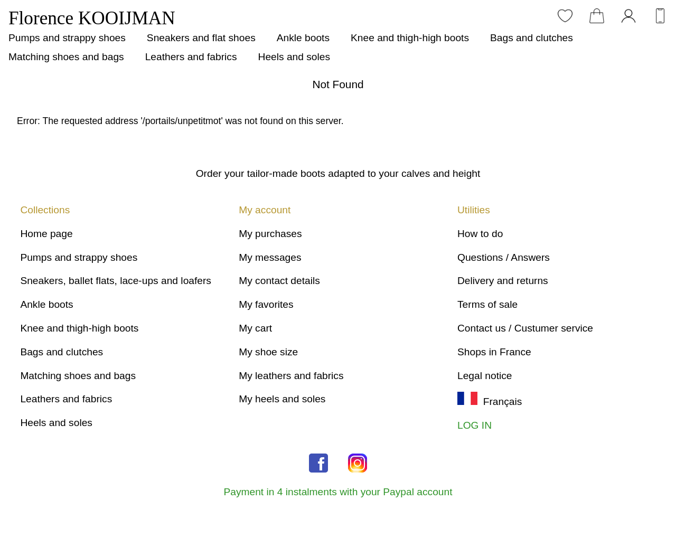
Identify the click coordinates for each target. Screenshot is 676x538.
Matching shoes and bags (66, 56)
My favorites (266, 304)
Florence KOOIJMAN (91, 18)
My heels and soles (282, 398)
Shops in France (494, 351)
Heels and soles (294, 56)
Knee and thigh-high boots (410, 37)
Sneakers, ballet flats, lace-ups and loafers (115, 280)
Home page (46, 233)
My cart (255, 328)
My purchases (270, 233)
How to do (480, 233)
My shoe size (268, 351)
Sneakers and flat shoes (201, 37)
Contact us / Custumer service (525, 328)
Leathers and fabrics (191, 56)
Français (489, 401)
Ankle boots (303, 37)
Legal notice (484, 375)
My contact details (279, 280)
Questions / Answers (503, 257)
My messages (270, 257)
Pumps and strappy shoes (67, 37)
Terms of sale (487, 304)
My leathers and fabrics (291, 375)
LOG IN (474, 425)
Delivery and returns (502, 280)
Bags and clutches (531, 37)
